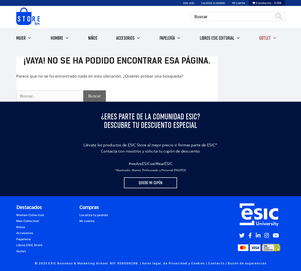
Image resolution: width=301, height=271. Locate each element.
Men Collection (27, 221)
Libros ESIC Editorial (220, 38)
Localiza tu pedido (213, 3)
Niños (92, 38)
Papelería (170, 38)
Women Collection (30, 215)
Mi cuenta (238, 3)
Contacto (216, 263)
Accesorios (128, 38)
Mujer (24, 38)
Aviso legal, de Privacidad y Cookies (173, 263)
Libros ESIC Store (29, 245)
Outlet (268, 38)
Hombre (60, 38)
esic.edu (188, 3)
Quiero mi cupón (150, 182)
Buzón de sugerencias (247, 263)
